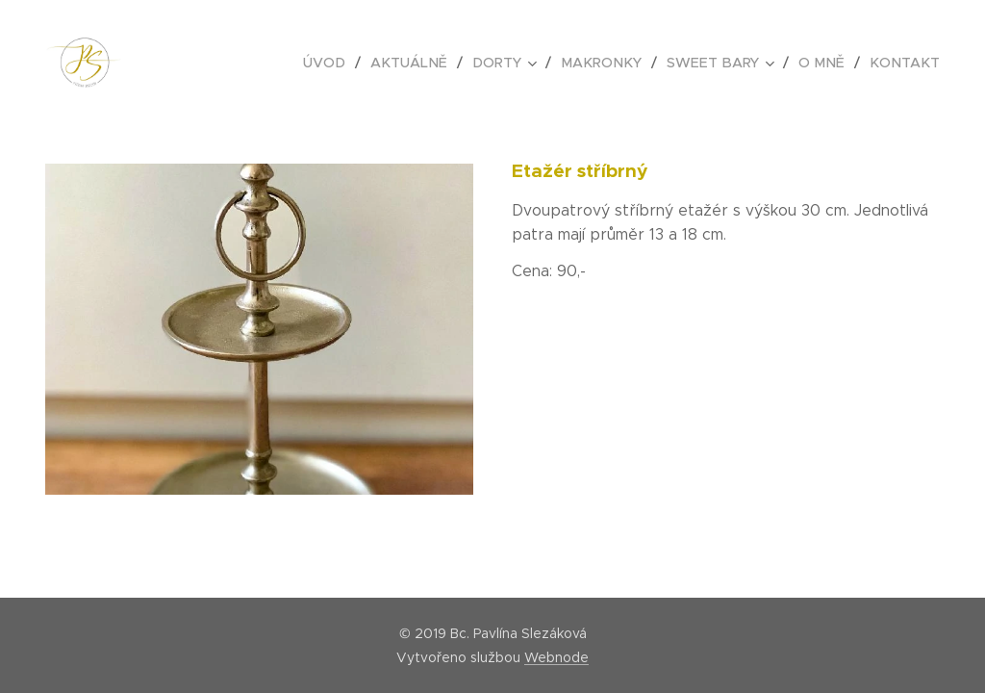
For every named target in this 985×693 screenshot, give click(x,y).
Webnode (556, 657)
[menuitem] (348, 62)
